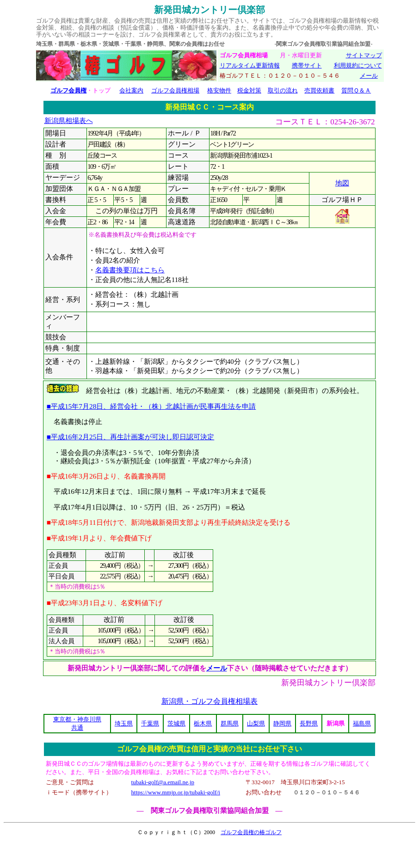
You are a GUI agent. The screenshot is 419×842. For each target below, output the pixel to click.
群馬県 (230, 723)
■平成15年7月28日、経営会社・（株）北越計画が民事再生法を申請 (151, 406)
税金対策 (249, 90)
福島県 (362, 723)
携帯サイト (307, 65)
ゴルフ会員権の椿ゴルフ (251, 832)
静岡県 (282, 723)
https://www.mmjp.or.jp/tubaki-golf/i (175, 792)
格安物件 (219, 90)
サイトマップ (364, 55)
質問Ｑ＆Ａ (356, 90)
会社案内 (131, 90)
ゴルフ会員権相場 (175, 90)
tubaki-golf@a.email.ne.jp (163, 782)
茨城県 (176, 723)
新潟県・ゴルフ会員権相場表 (209, 701)
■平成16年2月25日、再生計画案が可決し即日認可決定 (131, 437)
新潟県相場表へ (68, 120)
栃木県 (203, 723)
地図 (342, 183)
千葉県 (150, 723)
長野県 (309, 723)
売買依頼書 (319, 90)
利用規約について (358, 65)
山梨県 (256, 723)
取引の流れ (283, 90)
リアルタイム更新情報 (250, 65)
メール (369, 75)
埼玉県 (124, 723)
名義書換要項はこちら (130, 270)
